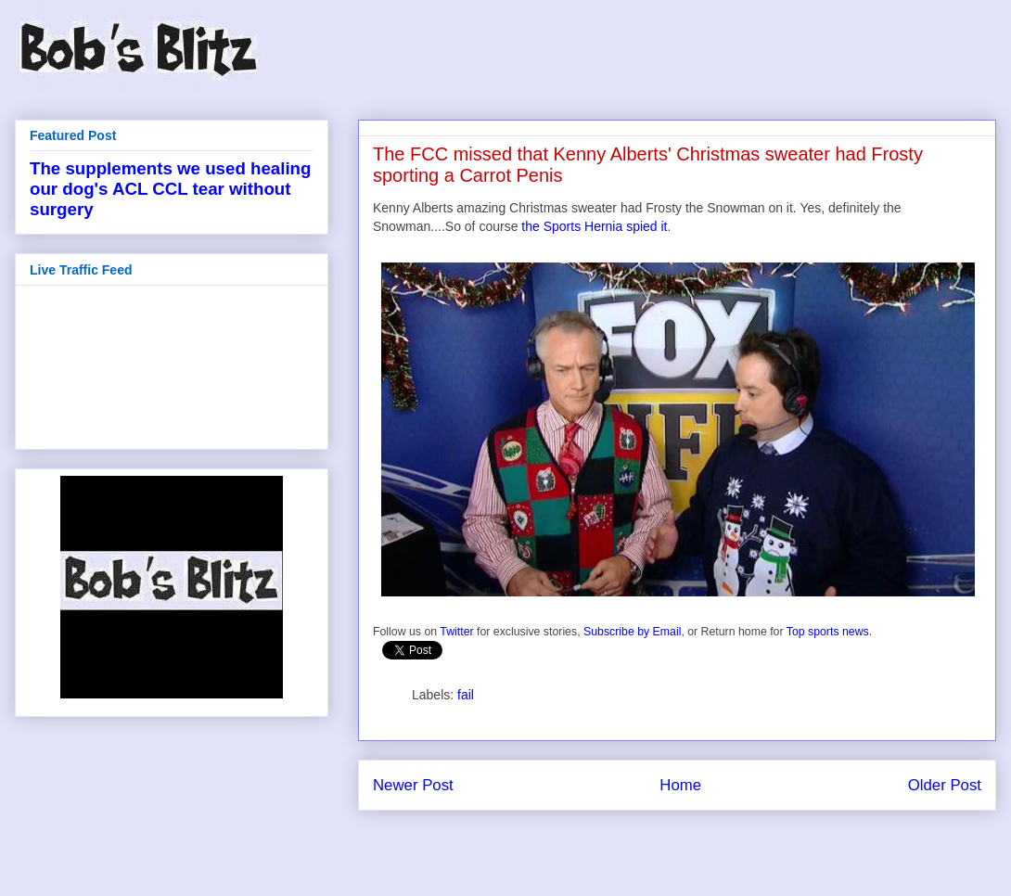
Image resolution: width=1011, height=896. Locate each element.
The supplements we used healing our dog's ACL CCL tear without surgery (170, 189)
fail (465, 694)
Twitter (456, 631)
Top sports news (828, 631)
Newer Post (413, 785)
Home (680, 785)
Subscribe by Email (632, 631)
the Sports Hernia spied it (594, 226)
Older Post (944, 785)
